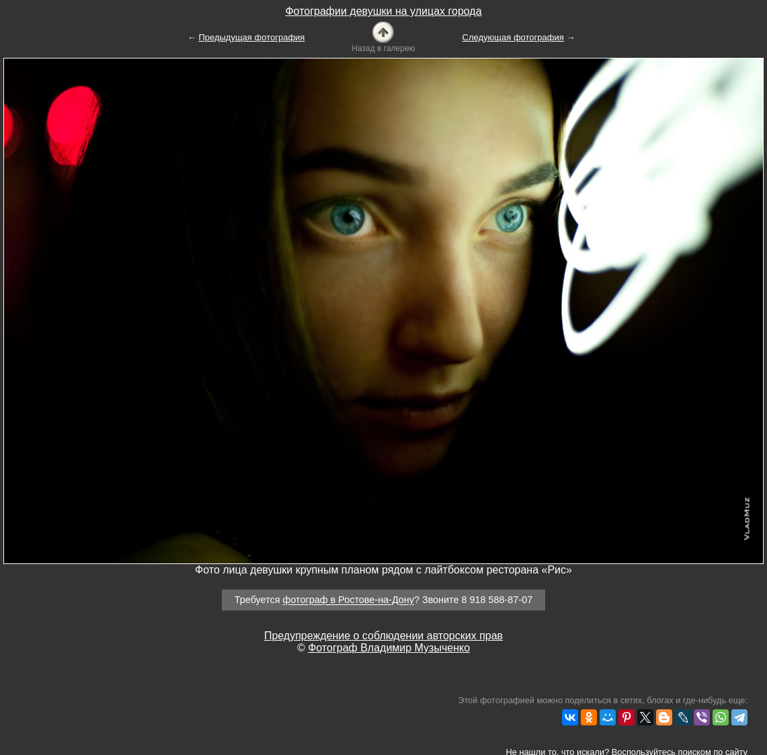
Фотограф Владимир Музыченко (389, 647)
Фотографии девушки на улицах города (383, 11)
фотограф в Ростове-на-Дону (348, 600)
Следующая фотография (513, 37)
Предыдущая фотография (251, 37)
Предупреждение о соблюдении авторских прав (383, 635)
